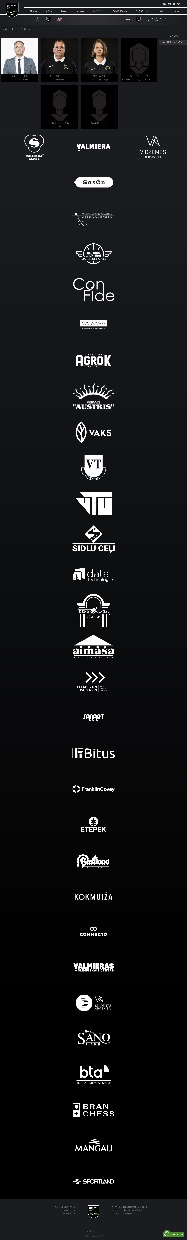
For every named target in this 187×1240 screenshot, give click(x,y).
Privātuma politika (93, 1231)
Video (176, 11)
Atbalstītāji (142, 11)
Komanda (98, 11)
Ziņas (49, 11)
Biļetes (33, 11)
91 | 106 (38, 18)
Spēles (80, 11)
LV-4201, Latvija (68, 1210)
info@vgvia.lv (69, 1214)
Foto (161, 11)
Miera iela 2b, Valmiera (64, 1207)
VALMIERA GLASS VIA (173, 42)
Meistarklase (119, 11)
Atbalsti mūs (176, 1234)
